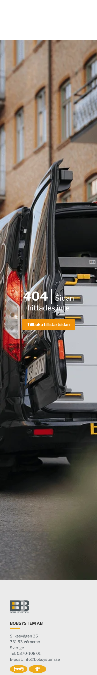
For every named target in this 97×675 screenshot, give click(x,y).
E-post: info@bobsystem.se (35, 659)
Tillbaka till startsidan (48, 324)
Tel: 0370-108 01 (25, 653)
